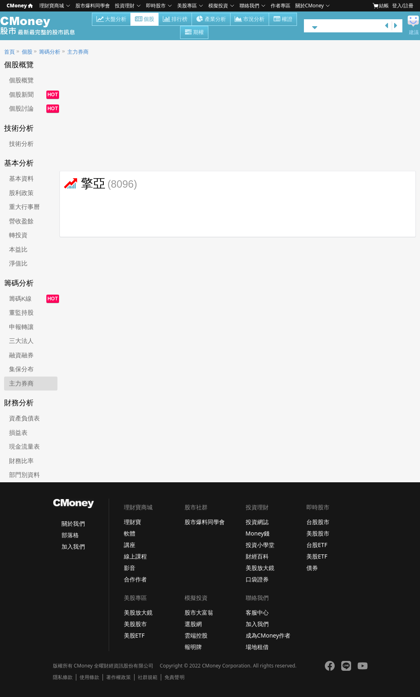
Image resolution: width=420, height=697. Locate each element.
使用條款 (89, 677)
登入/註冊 (402, 5)
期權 (194, 32)
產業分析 (211, 19)
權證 (282, 19)
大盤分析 (111, 19)
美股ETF (316, 556)
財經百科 (257, 556)
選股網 (193, 624)
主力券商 (78, 52)
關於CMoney (309, 5)
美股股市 (317, 533)
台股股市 (317, 522)
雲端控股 (196, 635)
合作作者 (135, 579)
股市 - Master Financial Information (42, 26)
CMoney (20, 5)
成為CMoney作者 (268, 635)
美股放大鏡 (260, 568)
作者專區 (280, 5)
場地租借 (257, 647)
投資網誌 (257, 522)
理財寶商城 (51, 5)
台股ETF (316, 545)
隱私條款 (63, 677)
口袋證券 (257, 579)
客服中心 (257, 612)
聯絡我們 (249, 5)
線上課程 (135, 556)
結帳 (380, 5)
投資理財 (125, 5)
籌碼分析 (49, 52)
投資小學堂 (260, 545)
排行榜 (175, 19)
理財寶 (132, 522)
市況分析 (250, 19)
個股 (144, 19)
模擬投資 (218, 5)
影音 (129, 568)
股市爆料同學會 (92, 5)
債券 (312, 568)
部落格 (70, 535)
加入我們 (73, 546)
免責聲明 (174, 677)
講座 (129, 545)
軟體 (129, 533)
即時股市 (156, 5)
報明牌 (193, 647)
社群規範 (148, 677)
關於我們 (73, 523)
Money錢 (258, 533)
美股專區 (187, 5)
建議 (414, 32)
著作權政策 (118, 677)
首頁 (9, 52)
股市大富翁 (199, 612)
